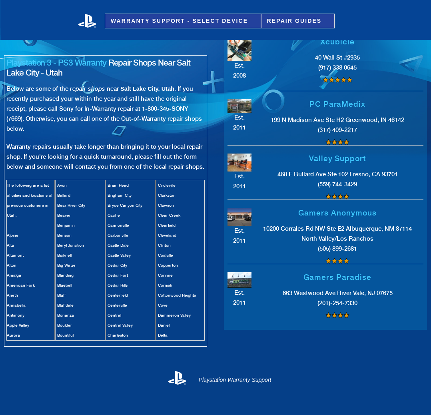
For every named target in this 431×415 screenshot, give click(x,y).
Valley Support (337, 158)
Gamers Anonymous (337, 212)
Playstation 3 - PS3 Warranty (56, 63)
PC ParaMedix (337, 104)
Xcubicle (337, 41)
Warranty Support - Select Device (180, 21)
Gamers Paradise (337, 277)
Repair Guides (295, 21)
